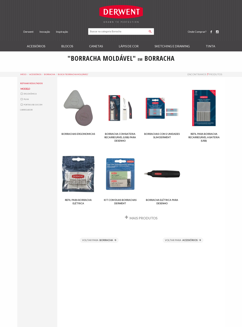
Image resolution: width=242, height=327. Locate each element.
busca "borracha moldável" (73, 74)
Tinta (210, 46)
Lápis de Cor (129, 46)
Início (23, 74)
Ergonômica (29, 94)
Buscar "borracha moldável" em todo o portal (121, 66)
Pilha (25, 99)
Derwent (28, 31)
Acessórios (36, 46)
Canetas (96, 46)
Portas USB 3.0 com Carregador (31, 107)
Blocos (67, 46)
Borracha (49, 74)
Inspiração (62, 31)
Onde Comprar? (197, 31)
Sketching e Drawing (172, 46)
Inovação (44, 31)
